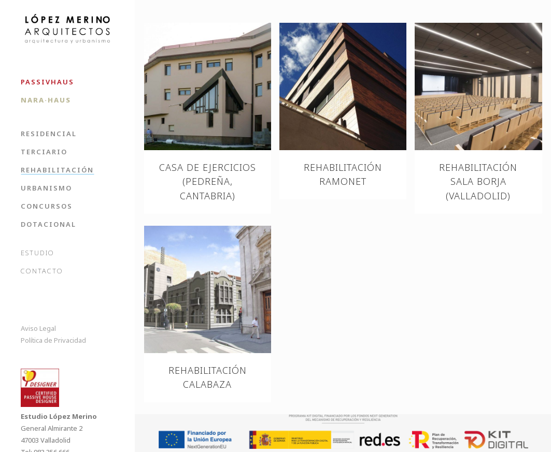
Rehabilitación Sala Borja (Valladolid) (478, 181)
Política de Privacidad (53, 340)
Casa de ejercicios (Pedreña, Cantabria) (207, 181)
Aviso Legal (38, 328)
